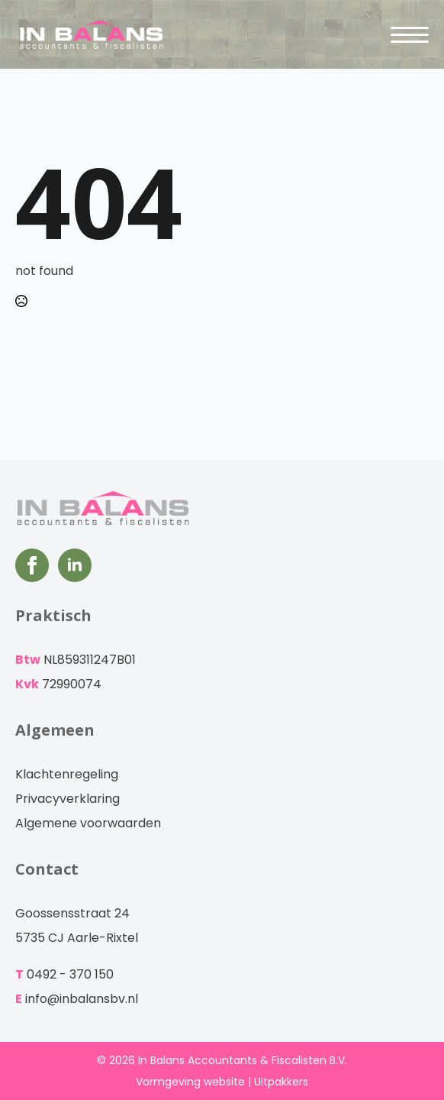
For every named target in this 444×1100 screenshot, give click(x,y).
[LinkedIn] (75, 565)
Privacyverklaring (67, 798)
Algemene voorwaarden (88, 823)
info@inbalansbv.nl (81, 999)
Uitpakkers (281, 1081)
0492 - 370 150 (70, 974)
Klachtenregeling (66, 774)
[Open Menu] (410, 34)
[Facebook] (32, 565)
